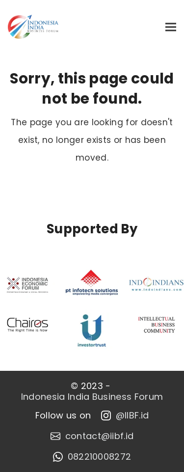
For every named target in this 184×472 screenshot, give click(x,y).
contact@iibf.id (92, 436)
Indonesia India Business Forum (92, 396)
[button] (170, 27)
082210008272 (92, 456)
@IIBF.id (125, 415)
